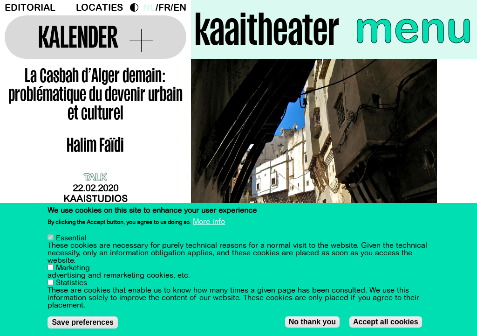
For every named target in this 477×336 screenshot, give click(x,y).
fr (164, 8)
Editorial (30, 8)
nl (149, 8)
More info (209, 221)
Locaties (99, 8)
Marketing (73, 268)
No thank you (312, 322)
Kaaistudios (95, 199)
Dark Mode (136, 7)
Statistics (71, 282)
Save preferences (83, 322)
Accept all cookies (385, 322)
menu (413, 28)
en (179, 8)
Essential (71, 238)
